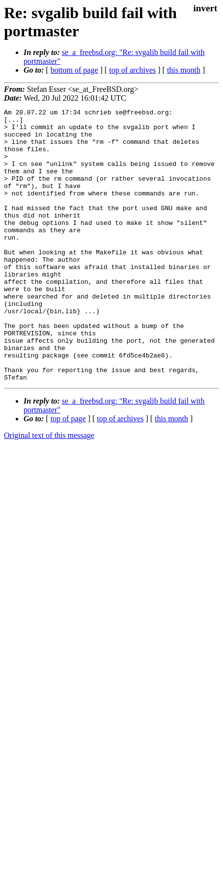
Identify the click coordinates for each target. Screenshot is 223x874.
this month (183, 70)
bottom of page (74, 70)
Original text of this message (49, 490)
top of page (68, 473)
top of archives (132, 70)
